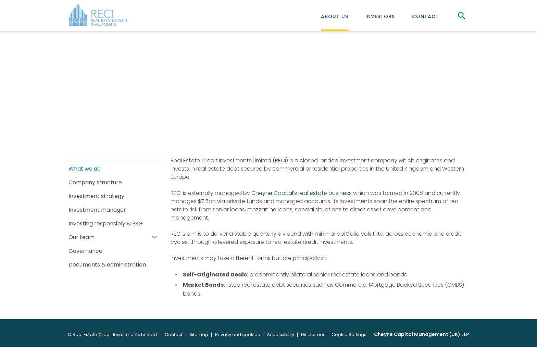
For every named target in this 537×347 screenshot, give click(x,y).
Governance (85, 251)
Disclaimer (313, 334)
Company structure (95, 182)
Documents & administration (107, 265)
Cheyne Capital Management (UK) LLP (421, 334)
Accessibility (280, 334)
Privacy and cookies (237, 334)
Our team (81, 237)
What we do (84, 169)
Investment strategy (96, 196)
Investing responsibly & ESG (105, 223)
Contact (425, 16)
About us (334, 16)
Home (77, 125)
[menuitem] (334, 15)
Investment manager (97, 210)
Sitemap (198, 334)
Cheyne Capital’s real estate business (301, 193)
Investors (380, 16)
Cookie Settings (349, 334)
